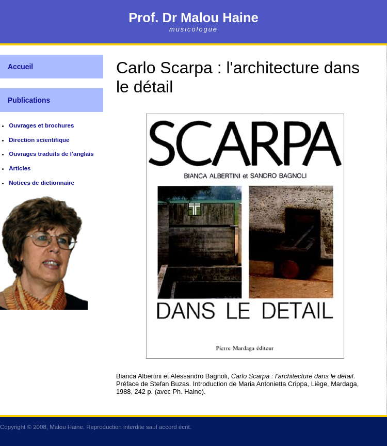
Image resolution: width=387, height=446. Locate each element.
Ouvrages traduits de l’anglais (51, 154)
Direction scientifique (39, 140)
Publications (29, 100)
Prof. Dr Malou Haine (193, 17)
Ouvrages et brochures (41, 125)
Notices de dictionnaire (41, 183)
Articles (19, 168)
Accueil (20, 66)
